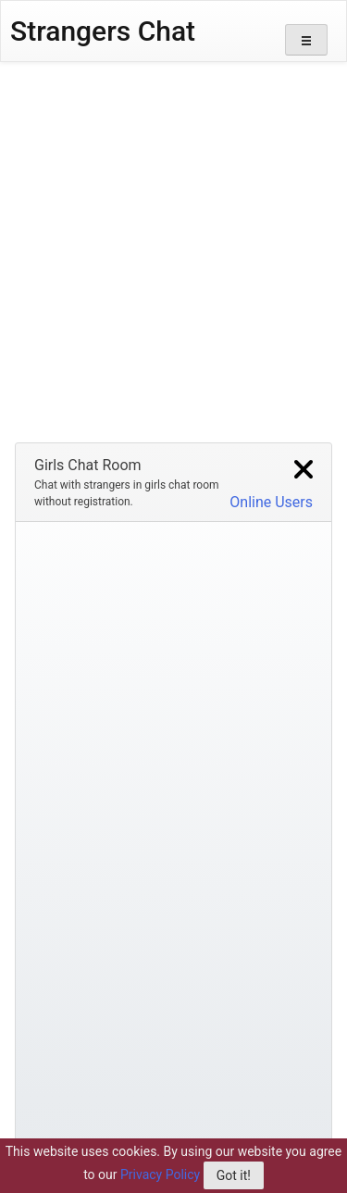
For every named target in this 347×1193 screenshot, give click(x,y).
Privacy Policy (160, 1174)
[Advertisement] (173, 244)
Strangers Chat (102, 31)
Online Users (271, 501)
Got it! (234, 1175)
